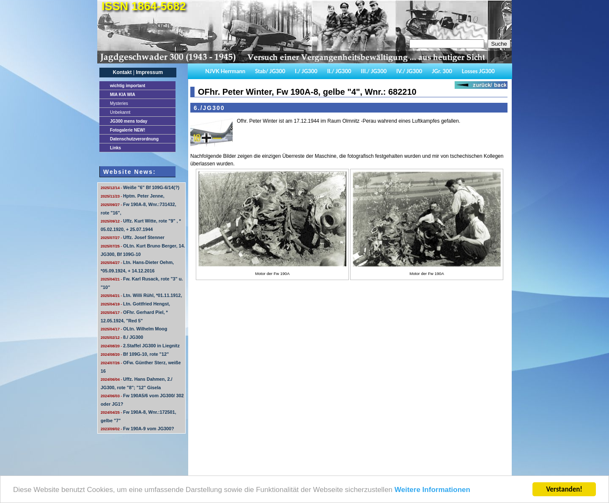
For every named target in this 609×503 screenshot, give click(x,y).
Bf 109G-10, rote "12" (135, 354)
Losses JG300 (478, 71)
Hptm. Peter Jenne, (133, 195)
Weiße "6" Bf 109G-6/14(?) (140, 187)
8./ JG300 (122, 337)
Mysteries (119, 103)
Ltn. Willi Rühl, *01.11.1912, (141, 295)
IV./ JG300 (409, 71)
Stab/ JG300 (270, 71)
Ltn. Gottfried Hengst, (135, 303)
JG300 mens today (128, 121)
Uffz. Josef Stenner (133, 237)
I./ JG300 (306, 71)
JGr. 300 (442, 71)
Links (115, 148)
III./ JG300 (374, 71)
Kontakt (122, 72)
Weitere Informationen (432, 490)
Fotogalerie (127, 130)
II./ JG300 (339, 71)
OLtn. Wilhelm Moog (134, 328)
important (127, 85)
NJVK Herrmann (225, 71)
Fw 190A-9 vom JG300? (137, 428)
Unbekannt (120, 112)
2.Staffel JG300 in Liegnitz (140, 345)
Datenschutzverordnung (134, 139)
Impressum (149, 72)
